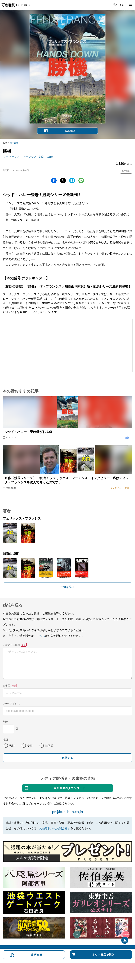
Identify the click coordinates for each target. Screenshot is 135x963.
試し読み (70, 130)
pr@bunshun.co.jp (67, 811)
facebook (54, 180)
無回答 (49, 745)
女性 (30, 745)
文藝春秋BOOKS (15, 5)
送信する (67, 757)
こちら (41, 635)
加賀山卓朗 (46, 156)
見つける (118, 4)
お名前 (6, 685)
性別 (5, 739)
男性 (12, 745)
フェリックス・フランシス (20, 156)
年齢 (5, 721)
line (81, 180)
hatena (72, 180)
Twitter (63, 180)
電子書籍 (14, 142)
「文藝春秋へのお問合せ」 (53, 828)
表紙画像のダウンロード (69, 788)
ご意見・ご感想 (11, 644)
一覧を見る (67, 586)
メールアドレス (11, 703)
